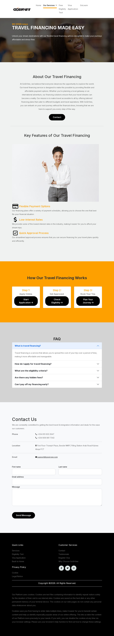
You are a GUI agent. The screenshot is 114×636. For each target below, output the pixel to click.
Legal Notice (17, 576)
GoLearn (84, 5)
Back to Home (18, 561)
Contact (57, 117)
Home (38, 5)
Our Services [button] (49, 5)
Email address (18, 477)
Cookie (15, 573)
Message (16, 487)
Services (16, 550)
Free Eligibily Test (62, 9)
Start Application (26, 301)
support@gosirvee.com (46, 457)
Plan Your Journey (88, 301)
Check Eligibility (57, 301)
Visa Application (73, 7)
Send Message (23, 515)
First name (16, 467)
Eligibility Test (18, 554)
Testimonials (64, 554)
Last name (63, 467)
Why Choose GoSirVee (68, 561)
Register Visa (64, 558)
